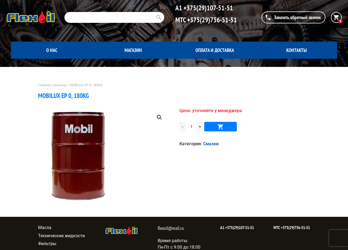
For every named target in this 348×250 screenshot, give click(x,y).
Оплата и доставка (214, 50)
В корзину (220, 126)
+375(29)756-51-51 (211, 20)
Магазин (133, 50)
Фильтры (47, 243)
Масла (44, 227)
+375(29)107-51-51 (207, 8)
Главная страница (52, 85)
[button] (159, 117)
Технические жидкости (61, 235)
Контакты (296, 50)
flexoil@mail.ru (171, 228)
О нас (51, 50)
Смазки (211, 143)
